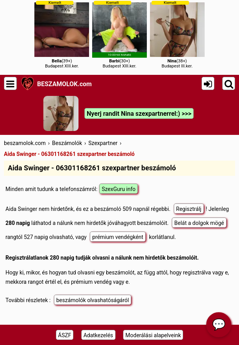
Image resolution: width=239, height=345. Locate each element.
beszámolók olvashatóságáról (92, 300)
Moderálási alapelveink (153, 335)
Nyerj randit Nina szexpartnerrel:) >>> (139, 113)
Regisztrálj (189, 209)
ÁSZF (64, 335)
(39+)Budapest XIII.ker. (61, 34)
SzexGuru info (119, 189)
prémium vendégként (117, 237)
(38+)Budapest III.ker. (177, 34)
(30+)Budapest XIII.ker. (119, 34)
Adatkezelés (98, 335)
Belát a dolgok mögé (199, 223)
